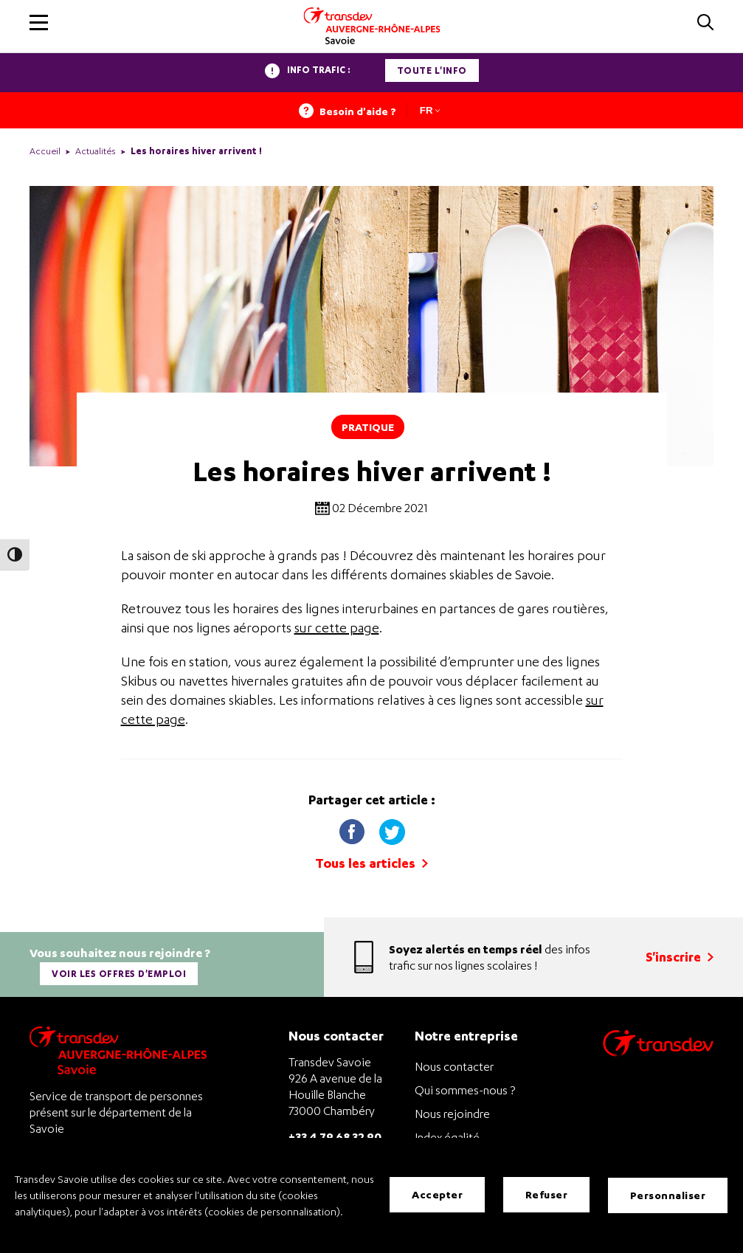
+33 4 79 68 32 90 (334, 1133)
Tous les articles (371, 863)
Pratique (368, 427)
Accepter (437, 1195)
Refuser (546, 1195)
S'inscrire (679, 955)
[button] (39, 22)
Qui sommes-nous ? (465, 1087)
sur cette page (336, 627)
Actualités (95, 150)
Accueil (45, 150)
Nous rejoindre (452, 1111)
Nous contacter (454, 1064)
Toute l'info (432, 70)
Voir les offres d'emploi (119, 972)
